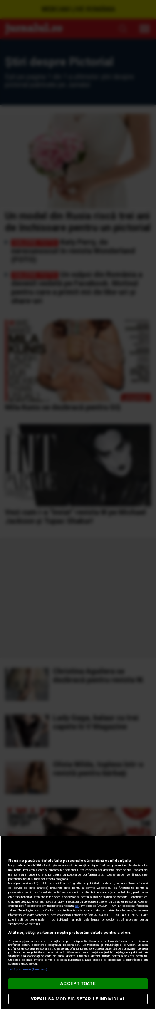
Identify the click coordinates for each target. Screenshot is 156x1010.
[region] (78, 923)
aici (77, 906)
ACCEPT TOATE (77, 983)
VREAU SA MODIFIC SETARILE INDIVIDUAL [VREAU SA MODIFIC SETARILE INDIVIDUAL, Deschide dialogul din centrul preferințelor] (78, 999)
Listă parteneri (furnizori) (27, 969)
